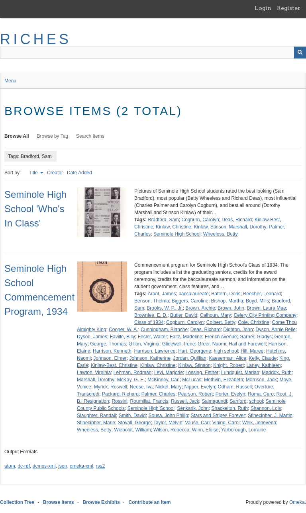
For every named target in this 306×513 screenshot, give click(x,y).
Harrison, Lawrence (154, 351)
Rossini (119, 401)
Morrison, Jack (261, 379)
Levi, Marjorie (168, 372)
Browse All (16, 136)
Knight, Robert (228, 365)
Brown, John (231, 308)
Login (263, 8)
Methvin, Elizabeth (223, 379)
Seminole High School (176, 234)
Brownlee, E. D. (150, 315)
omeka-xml (81, 466)
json (62, 466)
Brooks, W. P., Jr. (164, 308)
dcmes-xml (44, 466)
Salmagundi (214, 401)
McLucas (191, 379)
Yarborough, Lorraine (243, 430)
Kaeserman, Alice (227, 358)
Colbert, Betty (220, 322)
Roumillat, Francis (149, 401)
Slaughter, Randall (96, 415)
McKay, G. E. (131, 379)
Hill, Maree (252, 351)
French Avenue (221, 336)
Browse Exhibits (101, 502)
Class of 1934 (148, 322)
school (256, 401)
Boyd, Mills (257, 301)
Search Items (90, 136)
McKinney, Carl (163, 379)
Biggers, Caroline (190, 301)
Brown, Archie (200, 308)
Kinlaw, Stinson (210, 227)
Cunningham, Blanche (164, 329)
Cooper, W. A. (123, 329)
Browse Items (58, 502)
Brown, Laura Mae (266, 308)
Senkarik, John (193, 408)
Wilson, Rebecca (171, 430)
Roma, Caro (261, 394)
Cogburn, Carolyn (200, 219)
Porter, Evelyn (230, 394)
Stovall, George (134, 422)
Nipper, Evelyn (199, 387)
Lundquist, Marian (240, 372)
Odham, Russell (235, 387)
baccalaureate (193, 293)
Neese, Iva (141, 387)
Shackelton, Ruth (230, 408)
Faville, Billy (122, 336)
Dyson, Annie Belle (275, 329)
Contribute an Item (149, 502)
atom (9, 466)
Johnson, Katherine (149, 358)
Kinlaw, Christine (173, 227)
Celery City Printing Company (264, 315)
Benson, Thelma (151, 301)
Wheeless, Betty (220, 234)
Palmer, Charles (158, 394)
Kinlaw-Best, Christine (114, 365)
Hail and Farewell (247, 344)
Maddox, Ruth (277, 372)
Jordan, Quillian (189, 358)
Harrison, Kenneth (112, 351)
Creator (55, 173)
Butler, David (183, 315)
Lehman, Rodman (132, 372)
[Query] (153, 53)
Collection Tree (17, 502)
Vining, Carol (225, 422)
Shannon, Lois (266, 408)
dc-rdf (24, 466)
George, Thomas (108, 344)
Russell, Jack (185, 401)
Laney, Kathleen (264, 365)
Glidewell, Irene (178, 344)
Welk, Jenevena (259, 422)
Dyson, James (92, 336)
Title (34, 173)
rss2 (100, 466)
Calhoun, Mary (215, 315)
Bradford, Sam (163, 219)
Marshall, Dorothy (247, 227)
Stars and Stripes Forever (218, 415)
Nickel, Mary (168, 387)
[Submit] (300, 53)
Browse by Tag (53, 136)
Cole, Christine (253, 322)
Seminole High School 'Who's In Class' (35, 208)
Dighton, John (238, 329)
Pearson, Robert (195, 394)
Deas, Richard (237, 219)
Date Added (79, 173)
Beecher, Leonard (262, 293)
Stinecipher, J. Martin (270, 415)
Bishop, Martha (227, 301)
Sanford (238, 401)
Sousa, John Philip (168, 415)
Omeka (297, 502)
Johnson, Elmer (109, 358)
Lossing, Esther (202, 372)
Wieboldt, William (132, 430)
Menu (10, 81)
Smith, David (132, 415)
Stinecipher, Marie (96, 422)
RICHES (35, 39)
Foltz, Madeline (186, 336)
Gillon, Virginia (144, 344)
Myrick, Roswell (110, 387)
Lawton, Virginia (94, 372)
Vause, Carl (197, 422)
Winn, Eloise (205, 430)
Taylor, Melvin (167, 422)
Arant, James (162, 293)
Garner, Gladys (255, 336)
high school (226, 351)
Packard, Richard (120, 394)
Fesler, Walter (152, 336)
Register (288, 8)
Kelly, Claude (263, 358)
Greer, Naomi (212, 344)
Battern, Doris (225, 293)
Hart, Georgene (194, 351)
